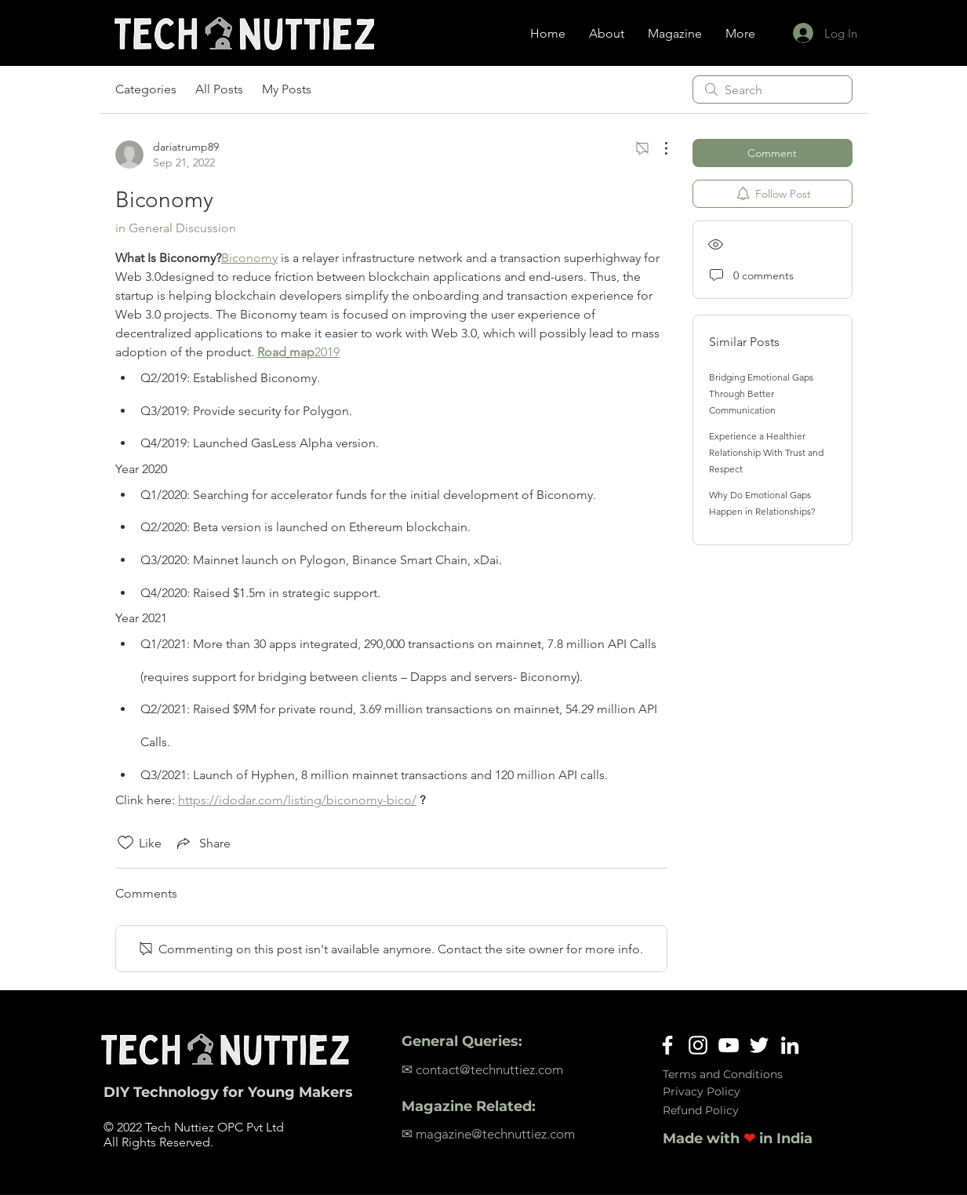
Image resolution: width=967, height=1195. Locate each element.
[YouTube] (728, 1045)
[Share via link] (202, 842)
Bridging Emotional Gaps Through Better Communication (761, 393)
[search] (772, 89)
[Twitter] (759, 1045)
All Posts (219, 89)
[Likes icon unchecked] (125, 842)
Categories (145, 89)
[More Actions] (658, 148)
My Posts (286, 89)
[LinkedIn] (789, 1045)
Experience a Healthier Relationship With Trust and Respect (766, 452)
